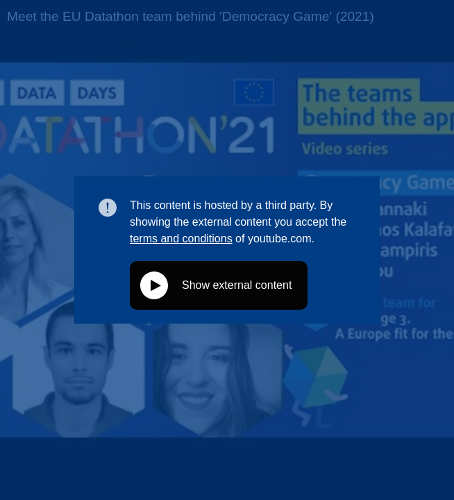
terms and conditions (181, 238)
